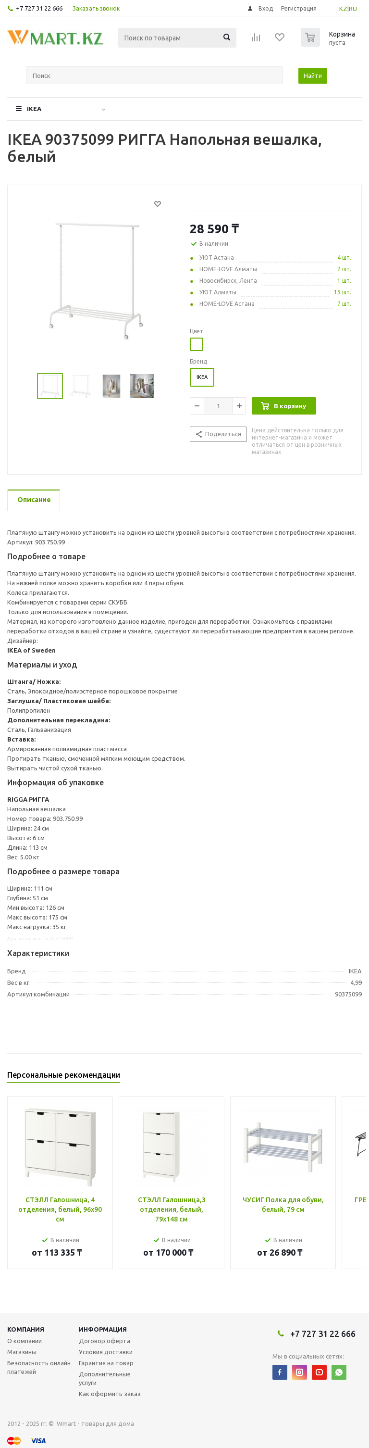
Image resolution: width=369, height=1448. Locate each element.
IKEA (34, 108)
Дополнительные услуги (105, 1378)
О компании (24, 1340)
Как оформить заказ (110, 1393)
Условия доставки (106, 1351)
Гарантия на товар (106, 1363)
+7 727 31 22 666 (39, 8)
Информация (103, 1329)
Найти (313, 75)
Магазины (22, 1351)
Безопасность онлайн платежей (39, 1367)
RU (353, 8)
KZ (343, 8)
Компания (25, 1329)
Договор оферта (104, 1340)
